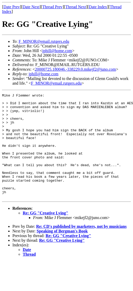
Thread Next (75, 7)
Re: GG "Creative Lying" (45, 234)
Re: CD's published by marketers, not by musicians (81, 247)
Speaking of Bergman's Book (62, 252)
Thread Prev (52, 7)
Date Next (31, 7)
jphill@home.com (57, 50)
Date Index (98, 7)
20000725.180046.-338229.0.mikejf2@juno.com (75, 69)
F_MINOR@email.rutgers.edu (44, 41)
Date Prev (11, 7)
